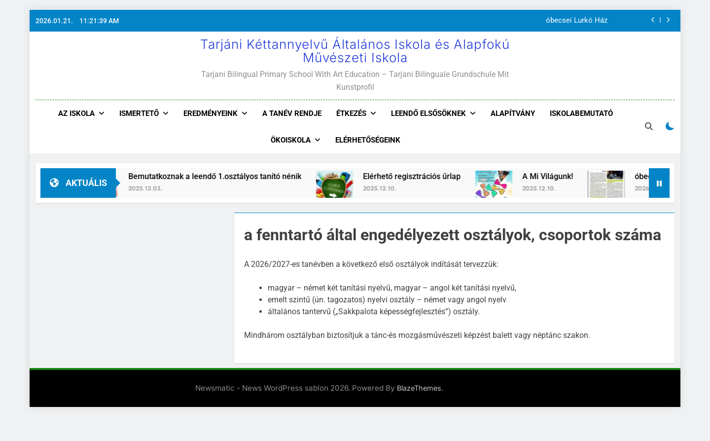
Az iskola (76, 113)
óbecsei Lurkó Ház (576, 21)
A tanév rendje (291, 113)
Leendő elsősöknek (428, 113)
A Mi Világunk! (559, 176)
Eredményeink (210, 113)
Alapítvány (513, 113)
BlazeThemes (419, 388)
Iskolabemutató (581, 113)
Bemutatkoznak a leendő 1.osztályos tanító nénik (226, 176)
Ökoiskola (291, 140)
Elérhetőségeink (367, 140)
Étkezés (351, 113)
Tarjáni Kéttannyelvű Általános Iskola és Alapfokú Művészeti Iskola (355, 51)
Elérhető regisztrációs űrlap (423, 176)
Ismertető (139, 113)
